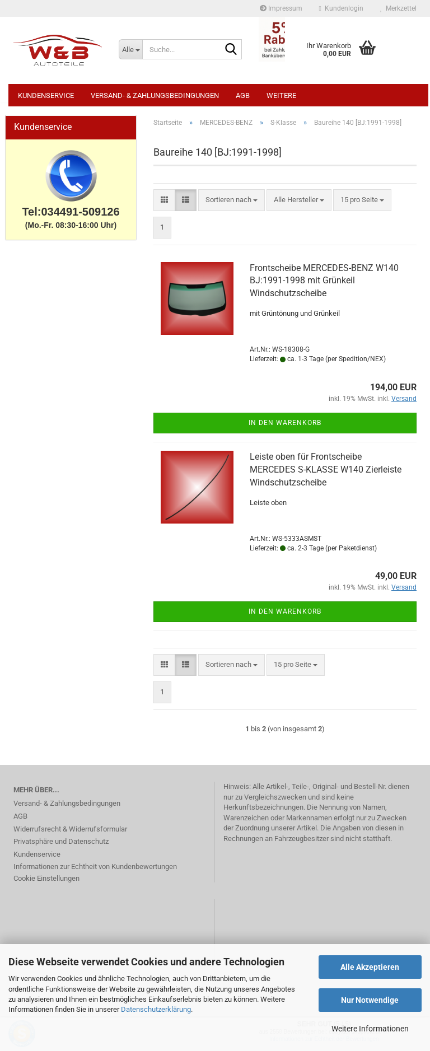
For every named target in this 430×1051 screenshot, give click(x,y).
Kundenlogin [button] (341, 8)
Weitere (281, 95)
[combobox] (231, 206)
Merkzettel (398, 8)
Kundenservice (46, 95)
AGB (243, 95)
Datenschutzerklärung (156, 1009)
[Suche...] (130, 49)
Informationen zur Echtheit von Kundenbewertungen (95, 872)
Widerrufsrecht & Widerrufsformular (70, 834)
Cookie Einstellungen (46, 884)
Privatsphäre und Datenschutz (61, 847)
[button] (164, 206)
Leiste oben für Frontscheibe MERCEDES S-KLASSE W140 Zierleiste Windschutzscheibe (325, 475)
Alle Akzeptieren (369, 967)
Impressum (281, 8)
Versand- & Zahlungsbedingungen (155, 95)
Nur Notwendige (370, 1000)
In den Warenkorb (285, 428)
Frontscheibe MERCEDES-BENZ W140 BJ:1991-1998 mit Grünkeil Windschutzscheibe (324, 286)
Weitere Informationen (370, 1028)
